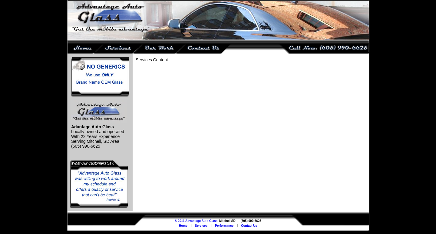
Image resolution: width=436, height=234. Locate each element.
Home (183, 225)
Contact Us (249, 225)
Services (201, 225)
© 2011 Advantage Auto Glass (196, 221)
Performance (224, 225)
